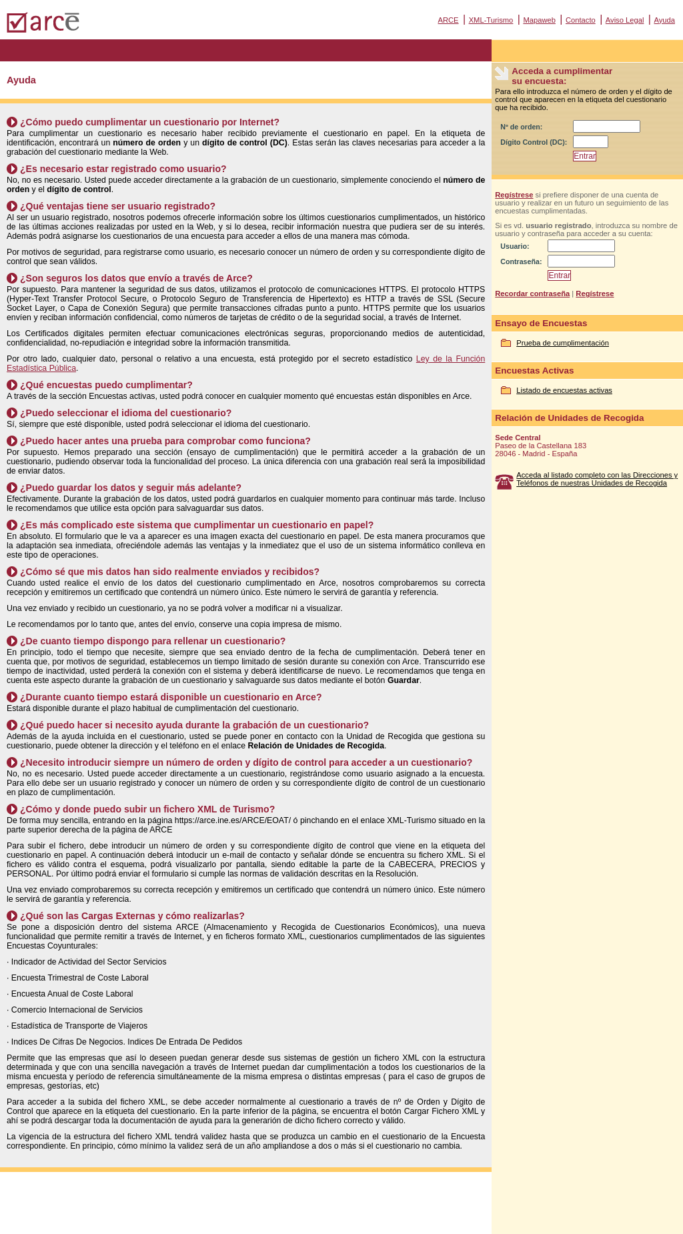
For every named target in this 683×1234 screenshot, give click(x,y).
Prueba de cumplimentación (562, 343)
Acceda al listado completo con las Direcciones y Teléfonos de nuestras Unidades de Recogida (597, 479)
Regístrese (514, 195)
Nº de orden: (521, 127)
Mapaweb (539, 20)
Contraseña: (521, 261)
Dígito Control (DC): (533, 142)
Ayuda (664, 20)
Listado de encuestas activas (564, 390)
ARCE (448, 20)
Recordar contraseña (532, 293)
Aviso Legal (625, 20)
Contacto (581, 20)
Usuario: (514, 246)
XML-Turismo (491, 20)
